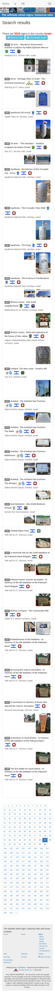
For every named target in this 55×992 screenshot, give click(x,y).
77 (35, 836)
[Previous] (4, 806)
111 (23, 853)
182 (17, 891)
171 (47, 883)
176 (29, 887)
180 (5, 891)
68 (40, 831)
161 (35, 878)
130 (41, 861)
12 (10, 810)
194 (41, 896)
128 (29, 861)
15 (25, 810)
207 (23, 904)
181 (11, 891)
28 (40, 814)
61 (5, 831)
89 (45, 840)
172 (5, 887)
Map (5, 954)
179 (47, 887)
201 (35, 900)
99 (45, 844)
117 (11, 857)
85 (25, 840)
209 (35, 904)
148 (5, 874)
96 (30, 844)
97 (35, 844)
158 (17, 878)
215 (23, 908)
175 (23, 887)
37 (35, 819)
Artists (41, 941)
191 (23, 896)
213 (11, 908)
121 (35, 857)
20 (50, 810)
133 (11, 866)
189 (11, 896)
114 (41, 853)
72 (10, 836)
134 (17, 866)
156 (5, 878)
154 (41, 874)
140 (5, 870)
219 (47, 908)
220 (5, 913)
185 (35, 891)
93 (15, 844)
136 (29, 866)
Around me (43, 946)
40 (50, 819)
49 (45, 823)
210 (41, 904)
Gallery (41, 954)
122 (41, 857)
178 (41, 887)
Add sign (7, 957)
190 (17, 896)
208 (29, 904)
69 (45, 831)
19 (45, 810)
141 (11, 870)
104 (29, 849)
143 (23, 870)
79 (45, 836)
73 (15, 836)
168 (29, 883)
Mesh (41, 936)
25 (25, 814)
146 (41, 870)
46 (30, 823)
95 (25, 844)
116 (5, 857)
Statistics (24, 954)
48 (40, 823)
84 (20, 840)
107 (47, 849)
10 (45, 806)
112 (29, 853)
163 (47, 878)
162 (41, 878)
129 (35, 861)
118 (17, 857)
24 (20, 814)
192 (29, 896)
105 (35, 849)
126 (17, 861)
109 (11, 853)
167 (23, 883)
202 (41, 900)
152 (29, 874)
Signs (40, 934)
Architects (42, 944)
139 (47, 866)
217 (35, 908)
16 (30, 810)
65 (25, 831)
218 (41, 908)
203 (47, 900)
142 (17, 870)
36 (30, 819)
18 (40, 810)
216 (29, 908)
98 (40, 844)
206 (17, 904)
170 (41, 883)
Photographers (44, 951)
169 (35, 883)
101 (11, 849)
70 (50, 831)
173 (11, 887)
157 (11, 878)
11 (5, 810)
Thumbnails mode (36, 37)
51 (5, 827)
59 (45, 827)
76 (30, 836)
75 (25, 836)
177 (35, 887)
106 (41, 849)
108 (5, 853)
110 (17, 853)
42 (10, 823)
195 (47, 896)
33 (15, 819)
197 (11, 900)
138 (41, 866)
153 (35, 874)
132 (5, 866)
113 (35, 853)
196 (5, 900)
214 (17, 908)
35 (25, 819)
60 (50, 827)
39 (45, 819)
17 (35, 810)
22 (10, 814)
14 (20, 810)
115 (47, 853)
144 (29, 870)
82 (10, 840)
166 (17, 883)
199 (23, 900)
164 (5, 883)
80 (50, 836)
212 (5, 908)
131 (47, 861)
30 (50, 814)
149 (11, 874)
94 (20, 844)
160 (29, 878)
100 (5, 849)
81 (5, 840)
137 (35, 866)
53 (15, 827)
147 (47, 870)
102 (17, 849)
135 (23, 866)
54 (20, 827)
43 (15, 823)
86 (30, 840)
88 (40, 840)
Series (41, 939)
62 (10, 831)
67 (35, 831)
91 (5, 844)
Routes (42, 948)
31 (5, 819)
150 (17, 874)
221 (11, 913)
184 (29, 891)
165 (11, 883)
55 (25, 827)
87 (35, 840)
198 (17, 900)
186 (41, 891)
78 (40, 836)
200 (29, 900)
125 (11, 861)
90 (50, 840)
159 (23, 878)
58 (40, 827)
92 (10, 844)
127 (23, 861)
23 (15, 814)
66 (30, 831)
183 (23, 891)
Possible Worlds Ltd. (25, 970)
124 (5, 861)
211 (47, 904)
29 (45, 814)
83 (15, 840)
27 (35, 814)
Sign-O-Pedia (44, 957)
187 (47, 891)
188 (5, 896)
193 (35, 896)
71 (5, 836)
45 (25, 823)
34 (20, 819)
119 (23, 857)
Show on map (15, 37)
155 (47, 874)
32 (10, 819)
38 (40, 819)
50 (50, 823)
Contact (24, 957)
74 (20, 836)
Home (5, 3)
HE (23, 3)
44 (20, 823)
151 (23, 874)
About (23, 934)
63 (15, 831)
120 (29, 857)
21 (5, 814)
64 (20, 831)
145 (35, 870)
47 (35, 823)
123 (47, 857)
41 (5, 823)
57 (35, 827)
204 (5, 904)
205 (11, 904)
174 (17, 887)
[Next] (16, 913)
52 (10, 827)
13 (15, 810)
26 (30, 814)
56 (30, 827)
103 (23, 849)
